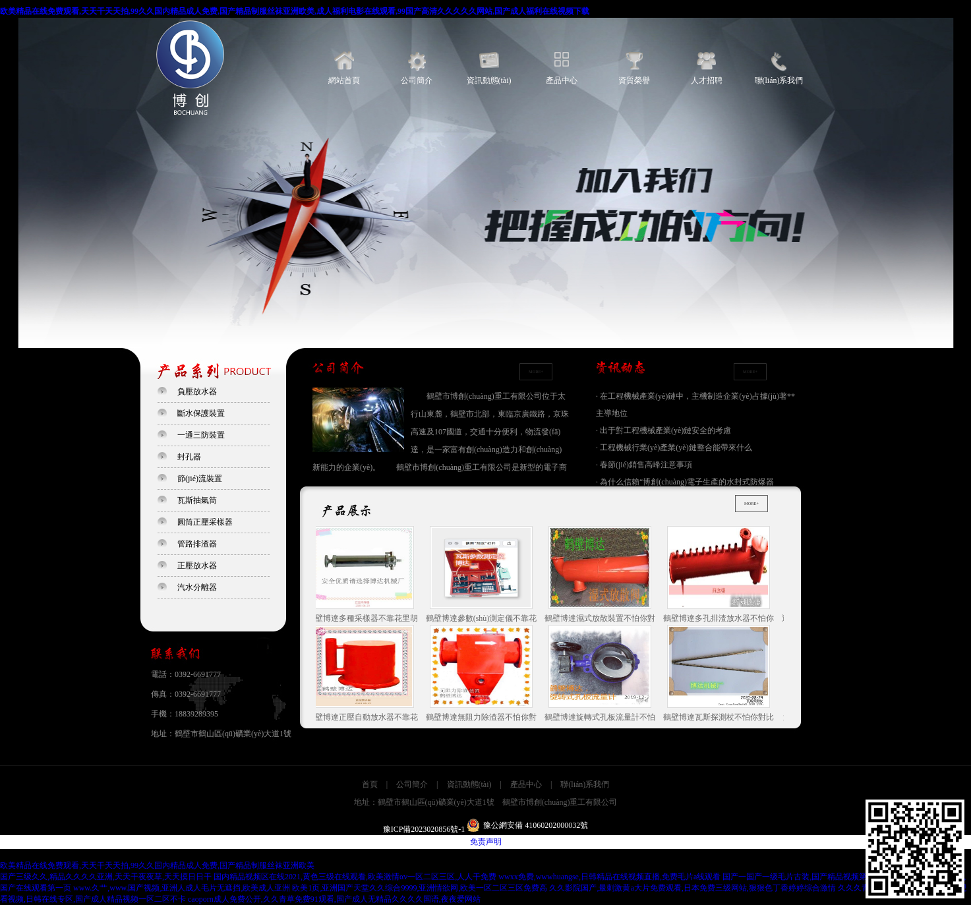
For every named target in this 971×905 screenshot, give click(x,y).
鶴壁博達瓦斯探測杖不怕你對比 (720, 673)
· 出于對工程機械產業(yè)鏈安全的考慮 (663, 430)
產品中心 (561, 80)
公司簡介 (416, 80)
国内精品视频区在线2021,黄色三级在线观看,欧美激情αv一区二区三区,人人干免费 (355, 876)
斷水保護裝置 (201, 413)
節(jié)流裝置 (199, 478)
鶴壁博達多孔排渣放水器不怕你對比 (720, 575)
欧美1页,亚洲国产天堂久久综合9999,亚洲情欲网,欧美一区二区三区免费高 (419, 887)
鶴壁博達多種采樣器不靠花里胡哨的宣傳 (364, 575)
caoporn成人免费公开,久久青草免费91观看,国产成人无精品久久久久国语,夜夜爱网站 (334, 899)
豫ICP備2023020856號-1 (424, 829)
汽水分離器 (197, 587)
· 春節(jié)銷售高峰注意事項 (644, 464)
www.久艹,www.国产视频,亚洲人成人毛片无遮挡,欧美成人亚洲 (181, 887)
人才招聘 (706, 80)
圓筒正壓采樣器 (205, 522)
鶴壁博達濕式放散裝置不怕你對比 (601, 575)
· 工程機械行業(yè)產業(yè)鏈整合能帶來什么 (674, 447)
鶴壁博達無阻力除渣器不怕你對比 (483, 674)
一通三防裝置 (201, 435)
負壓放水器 (197, 391)
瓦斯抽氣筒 (197, 500)
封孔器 (189, 456)
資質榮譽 (634, 80)
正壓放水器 (197, 565)
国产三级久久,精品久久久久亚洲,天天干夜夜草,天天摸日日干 (106, 876)
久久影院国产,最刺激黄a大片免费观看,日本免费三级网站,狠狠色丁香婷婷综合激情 (692, 887)
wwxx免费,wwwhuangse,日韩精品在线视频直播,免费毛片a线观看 (609, 876)
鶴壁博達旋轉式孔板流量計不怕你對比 (601, 674)
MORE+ (536, 371)
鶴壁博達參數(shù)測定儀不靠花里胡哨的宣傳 (483, 575)
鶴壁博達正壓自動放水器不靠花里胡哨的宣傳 (364, 674)
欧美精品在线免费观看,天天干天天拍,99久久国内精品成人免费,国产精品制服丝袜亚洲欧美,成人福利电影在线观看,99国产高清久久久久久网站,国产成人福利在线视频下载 (294, 11)
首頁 (370, 784)
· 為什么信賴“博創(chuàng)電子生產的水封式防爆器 (685, 481)
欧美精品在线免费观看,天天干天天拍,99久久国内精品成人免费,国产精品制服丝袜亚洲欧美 (157, 865)
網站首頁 (344, 80)
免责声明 (486, 841)
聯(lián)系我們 (779, 80)
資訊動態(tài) (489, 80)
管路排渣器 (197, 543)
